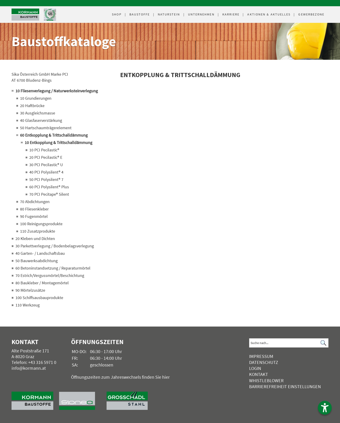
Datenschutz (263, 362)
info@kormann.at (29, 368)
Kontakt (258, 374)
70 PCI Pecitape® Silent (49, 194)
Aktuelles (268, 14)
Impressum (261, 356)
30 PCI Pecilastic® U (46, 164)
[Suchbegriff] (288, 343)
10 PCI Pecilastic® (44, 150)
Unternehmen (201, 14)
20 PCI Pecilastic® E (45, 157)
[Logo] (25, 15)
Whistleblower (266, 380)
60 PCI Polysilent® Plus (49, 186)
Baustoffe (139, 14)
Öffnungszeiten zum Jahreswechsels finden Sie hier (120, 377)
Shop (116, 14)
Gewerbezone (311, 14)
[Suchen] (323, 342)
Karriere (231, 14)
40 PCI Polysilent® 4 (46, 172)
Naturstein (169, 14)
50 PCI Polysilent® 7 (46, 179)
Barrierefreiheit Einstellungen (285, 386)
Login (255, 368)
